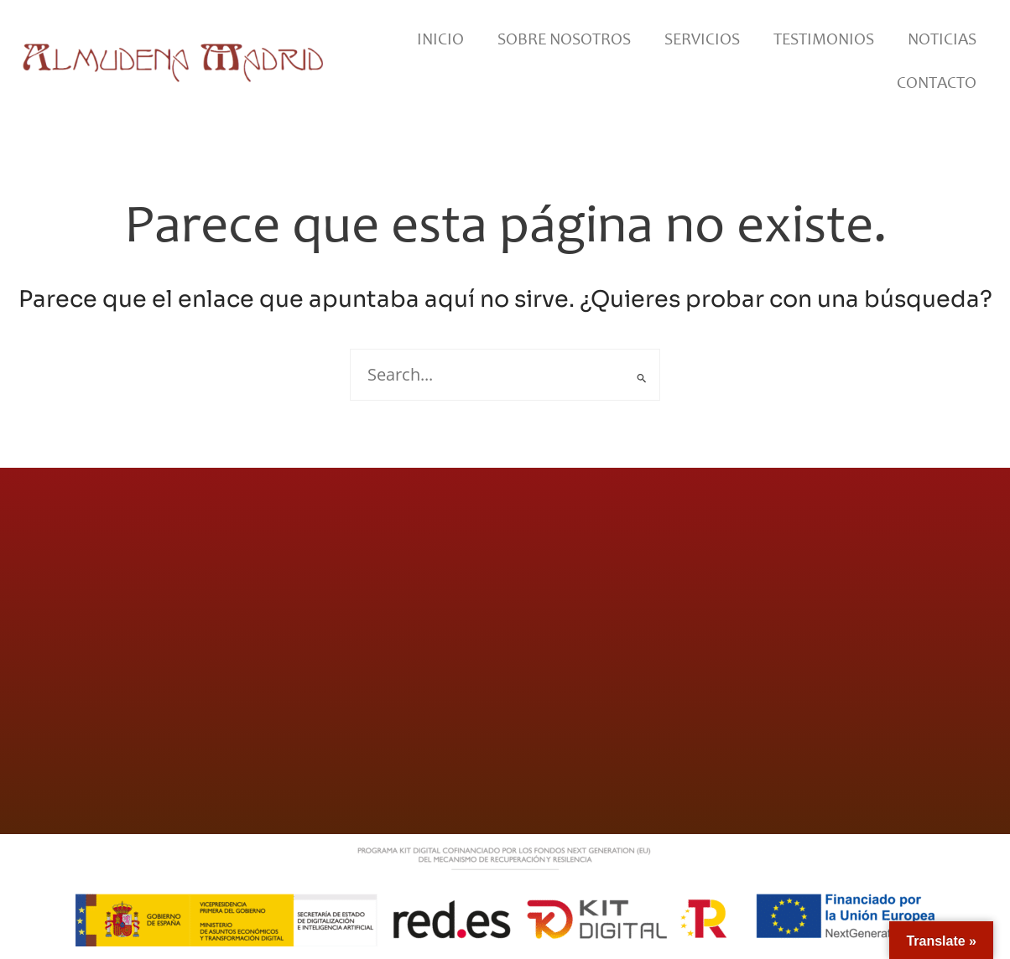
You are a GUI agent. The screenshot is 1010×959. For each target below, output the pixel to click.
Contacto (936, 82)
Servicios (702, 39)
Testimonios (823, 39)
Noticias (942, 39)
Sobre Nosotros (564, 39)
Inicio (440, 39)
